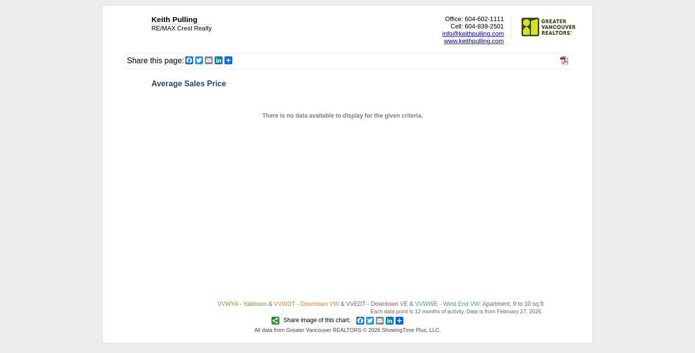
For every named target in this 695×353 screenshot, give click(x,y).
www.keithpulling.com (474, 41)
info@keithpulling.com (473, 33)
